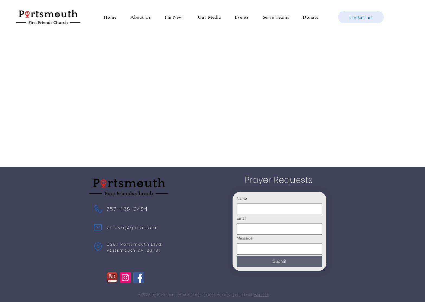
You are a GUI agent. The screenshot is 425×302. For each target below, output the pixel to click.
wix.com (261, 294)
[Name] (278, 209)
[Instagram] (125, 277)
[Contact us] (361, 17)
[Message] (278, 249)
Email (241, 218)
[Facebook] (138, 277)
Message (245, 238)
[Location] (97, 246)
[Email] (278, 229)
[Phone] (97, 208)
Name (242, 198)
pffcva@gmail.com (132, 227)
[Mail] (97, 227)
